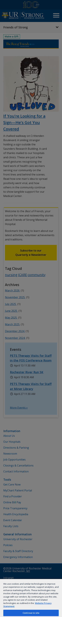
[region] (31, 598)
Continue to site (31, 612)
